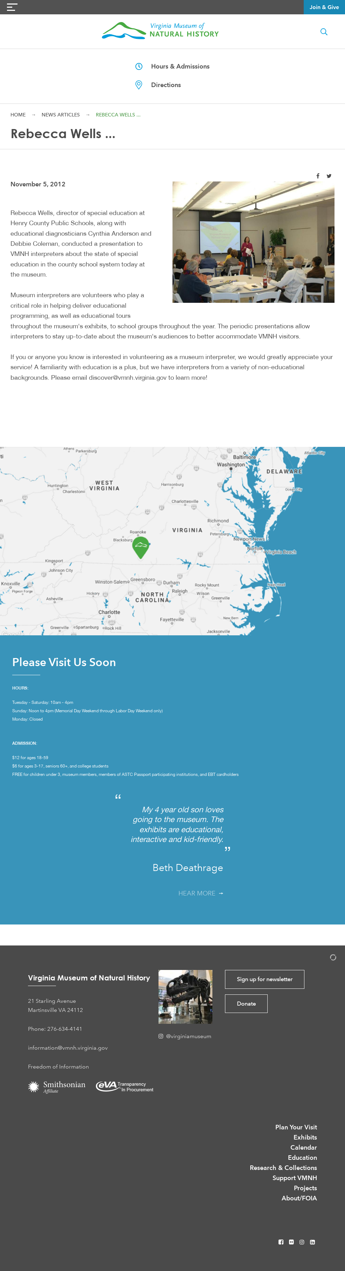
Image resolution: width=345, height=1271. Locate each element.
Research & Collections (283, 1167)
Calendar (303, 1147)
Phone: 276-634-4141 (55, 1029)
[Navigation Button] (12, 7)
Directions (158, 85)
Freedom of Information (58, 1066)
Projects (305, 1188)
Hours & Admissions (172, 66)
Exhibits (305, 1137)
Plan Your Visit (296, 1127)
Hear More (200, 893)
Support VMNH (295, 1177)
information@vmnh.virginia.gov (68, 1047)
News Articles (61, 115)
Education (302, 1157)
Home (18, 115)
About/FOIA (299, 1198)
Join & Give (324, 7)
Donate (246, 1003)
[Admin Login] (325, 958)
